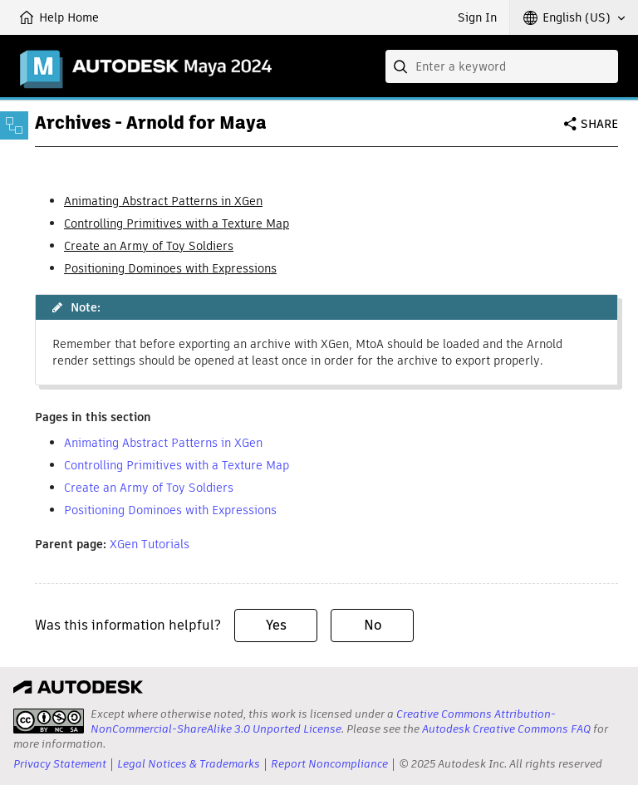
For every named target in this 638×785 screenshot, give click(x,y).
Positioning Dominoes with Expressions (170, 268)
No (372, 625)
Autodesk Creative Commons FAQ (506, 729)
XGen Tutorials (149, 544)
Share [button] (599, 123)
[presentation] (48, 721)
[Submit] (402, 66)
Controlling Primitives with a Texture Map (176, 223)
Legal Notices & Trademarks (188, 764)
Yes (276, 625)
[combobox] (501, 66)
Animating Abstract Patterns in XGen (163, 201)
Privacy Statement (59, 764)
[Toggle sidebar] (14, 125)
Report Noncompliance (329, 764)
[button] (574, 17)
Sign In (477, 17)
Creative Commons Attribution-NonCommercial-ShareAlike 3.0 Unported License (323, 721)
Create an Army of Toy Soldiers (148, 246)
